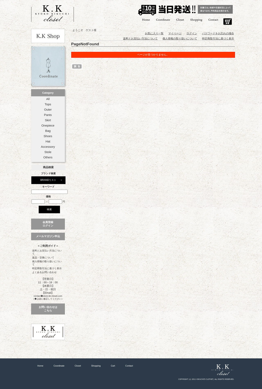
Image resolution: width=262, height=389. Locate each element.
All (48, 99)
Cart (227, 22)
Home (146, 19)
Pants (48, 115)
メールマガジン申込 (48, 236)
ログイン (191, 33)
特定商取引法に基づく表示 (47, 268)
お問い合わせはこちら (48, 309)
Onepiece (47, 125)
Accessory (48, 146)
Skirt (48, 120)
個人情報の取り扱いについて (47, 263)
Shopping (196, 19)
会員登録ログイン (48, 224)
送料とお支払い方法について (47, 252)
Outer (48, 109)
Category (47, 92)
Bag (48, 130)
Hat (47, 141)
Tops (48, 104)
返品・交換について (43, 257)
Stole (47, 152)
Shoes (48, 136)
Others (48, 157)
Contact (213, 19)
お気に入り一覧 (154, 33)
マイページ (175, 33)
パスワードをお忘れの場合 (218, 33)
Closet (180, 19)
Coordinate (163, 19)
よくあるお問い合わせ (44, 272)
